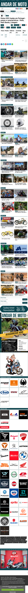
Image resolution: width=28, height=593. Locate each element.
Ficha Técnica (7, 577)
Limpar (2, 25)
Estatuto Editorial (13, 577)
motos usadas (13, 11)
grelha (4, 15)
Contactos (2, 577)
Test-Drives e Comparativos (6, 77)
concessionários (3, 12)
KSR (2, 27)
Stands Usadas (4, 539)
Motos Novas (17, 537)
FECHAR (12, 589)
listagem (7, 15)
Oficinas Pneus (18, 539)
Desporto (3, 188)
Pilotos (24, 542)
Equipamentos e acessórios (7, 104)
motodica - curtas (3, 14)
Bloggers (20, 542)
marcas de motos (18, 11)
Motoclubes (15, 542)
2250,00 (25, 35)
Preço (8, 27)
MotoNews (3, 49)
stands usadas (8, 12)
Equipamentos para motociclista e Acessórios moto (13, 538)
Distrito (19, 27)
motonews (13, 12)
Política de (13, 592)
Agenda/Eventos (10, 537)
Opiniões (3, 132)
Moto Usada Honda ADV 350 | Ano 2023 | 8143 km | (14, 558)
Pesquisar (25, 299)
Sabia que (3, 215)
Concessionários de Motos (21, 538)
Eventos (3, 271)
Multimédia (3, 160)
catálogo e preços (7, 11)
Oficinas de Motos (11, 539)
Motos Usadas (3, 537)
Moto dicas (3, 243)
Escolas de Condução (8, 542)
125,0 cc (18, 35)
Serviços (2, 544)
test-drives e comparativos (20, 12)
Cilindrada (13, 27)
